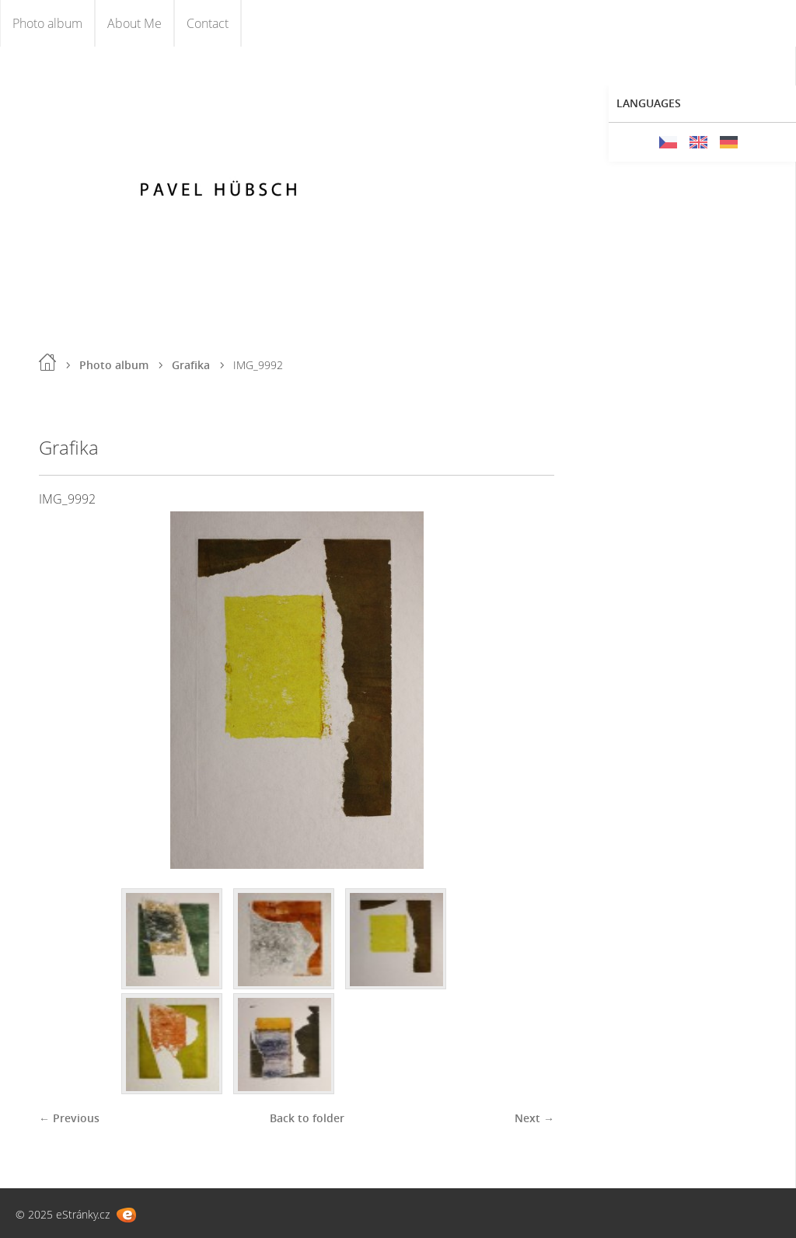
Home (47, 362)
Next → (534, 1118)
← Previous (69, 1118)
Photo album (47, 23)
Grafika (191, 364)
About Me (134, 23)
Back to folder (307, 1118)
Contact (208, 23)
